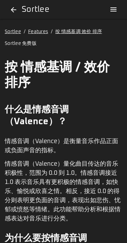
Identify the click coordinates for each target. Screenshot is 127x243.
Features (38, 31)
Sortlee (13, 31)
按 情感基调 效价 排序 (78, 31)
